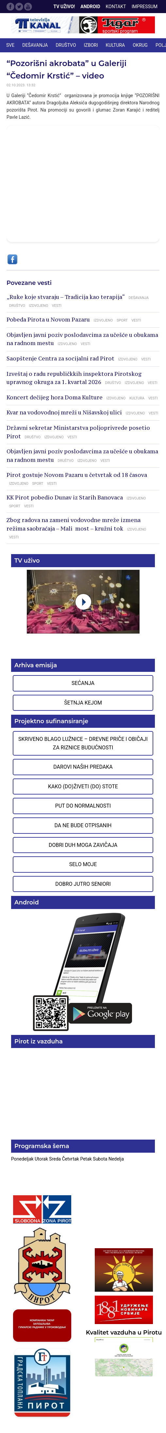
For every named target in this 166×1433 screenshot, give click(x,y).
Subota (100, 1159)
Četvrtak (71, 1159)
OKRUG (140, 45)
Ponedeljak (23, 1159)
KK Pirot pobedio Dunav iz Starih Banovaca (65, 497)
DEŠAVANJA (35, 45)
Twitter (19, 6)
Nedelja (116, 1159)
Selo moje (83, 864)
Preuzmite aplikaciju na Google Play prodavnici (83, 971)
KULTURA (115, 45)
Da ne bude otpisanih (82, 825)
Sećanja (83, 683)
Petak (86, 1159)
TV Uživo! (64, 6)
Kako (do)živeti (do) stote (83, 786)
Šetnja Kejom (83, 703)
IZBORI (91, 45)
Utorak (42, 1159)
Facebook (10, 6)
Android (90, 6)
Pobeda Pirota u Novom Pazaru (48, 319)
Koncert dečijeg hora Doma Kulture (55, 397)
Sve (10, 45)
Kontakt (116, 6)
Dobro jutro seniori (82, 884)
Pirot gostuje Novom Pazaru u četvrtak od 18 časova (77, 475)
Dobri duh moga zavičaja (83, 845)
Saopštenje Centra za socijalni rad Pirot (60, 358)
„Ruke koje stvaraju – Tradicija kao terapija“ (66, 297)
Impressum (145, 6)
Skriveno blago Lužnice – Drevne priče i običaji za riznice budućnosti (83, 743)
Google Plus (28, 6)
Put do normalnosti (83, 806)
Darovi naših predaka (83, 767)
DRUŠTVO (66, 45)
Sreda (55, 1159)
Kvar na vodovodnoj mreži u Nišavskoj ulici (64, 412)
